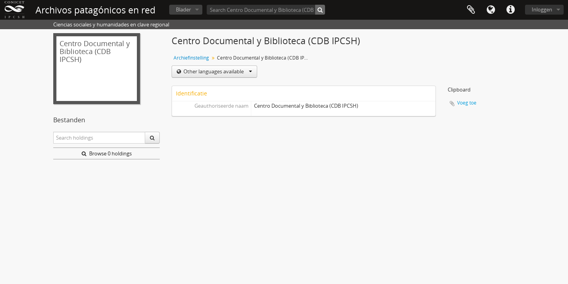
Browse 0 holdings (107, 153)
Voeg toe (466, 102)
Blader (183, 9)
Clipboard (471, 10)
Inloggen (542, 9)
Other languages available (217, 71)
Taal (491, 10)
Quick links (510, 10)
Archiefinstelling (191, 57)
